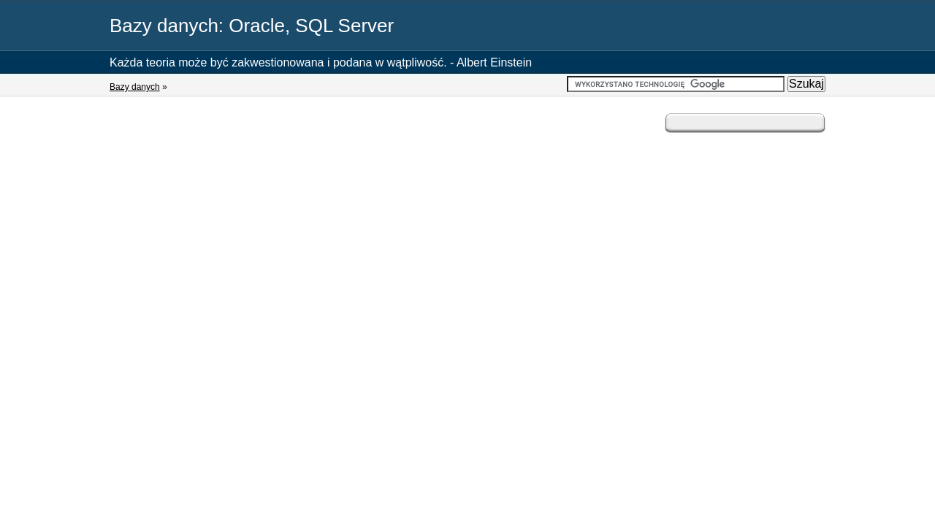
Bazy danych (135, 87)
